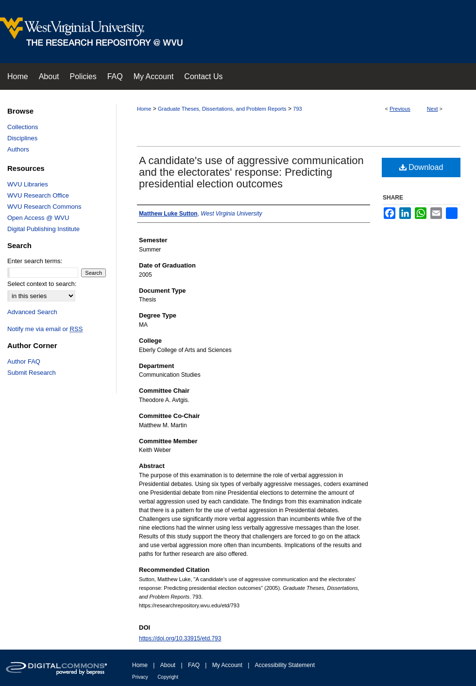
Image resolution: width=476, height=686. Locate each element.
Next (432, 109)
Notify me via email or (45, 329)
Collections (22, 127)
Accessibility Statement (285, 665)
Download (421, 167)
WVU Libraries (27, 184)
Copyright (167, 677)
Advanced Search (32, 312)
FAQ (194, 665)
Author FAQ (23, 361)
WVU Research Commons (44, 206)
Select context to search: (41, 283)
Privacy (140, 677)
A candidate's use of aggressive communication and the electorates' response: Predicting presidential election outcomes (251, 172)
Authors (18, 149)
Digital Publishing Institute (43, 229)
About (167, 665)
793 (297, 109)
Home (144, 109)
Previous (400, 109)
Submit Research (31, 372)
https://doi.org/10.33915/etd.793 (180, 638)
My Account (227, 665)
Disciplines (22, 138)
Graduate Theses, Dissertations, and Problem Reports (222, 109)
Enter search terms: (34, 261)
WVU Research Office (38, 195)
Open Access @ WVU (38, 217)
